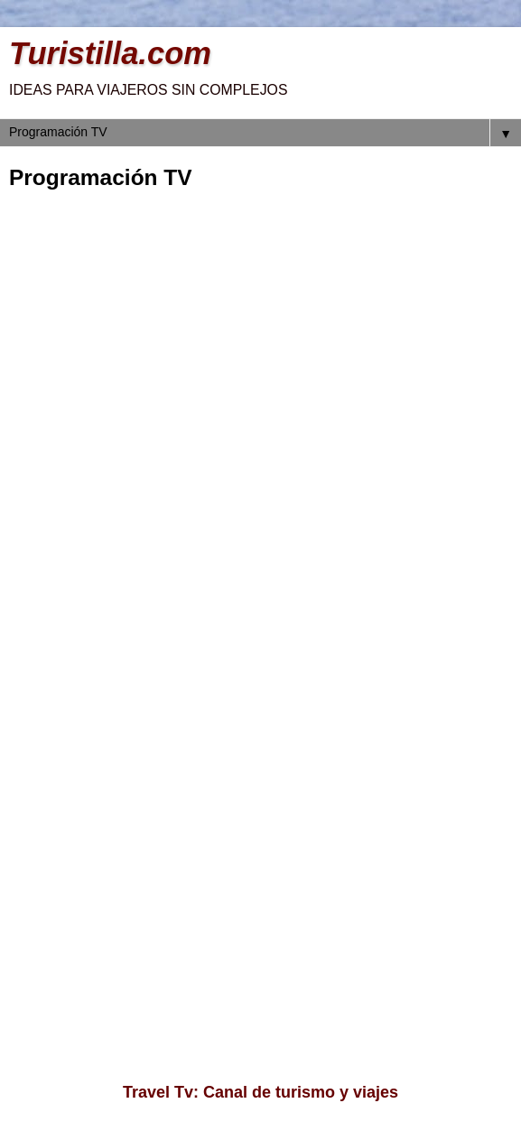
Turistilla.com (110, 53)
